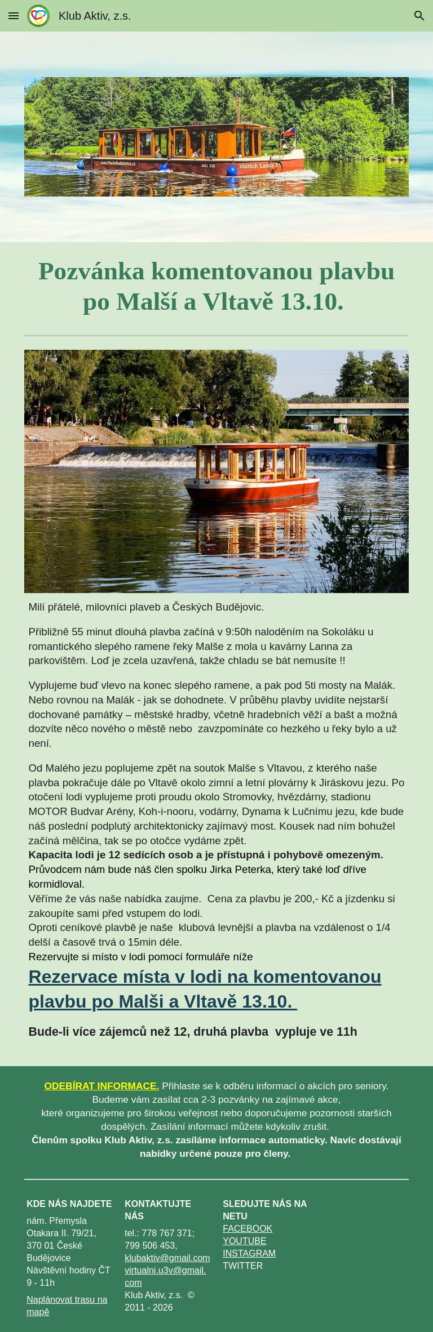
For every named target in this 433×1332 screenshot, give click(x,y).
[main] (216, 286)
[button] (13, 15)
